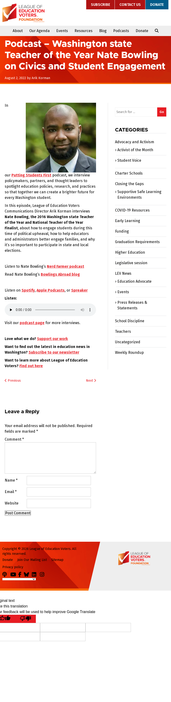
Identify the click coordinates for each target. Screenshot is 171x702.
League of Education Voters (23, 13)
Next (91, 381)
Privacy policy (12, 567)
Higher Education (130, 252)
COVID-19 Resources (132, 210)
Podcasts (121, 31)
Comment (14, 439)
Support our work (52, 338)
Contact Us (130, 4)
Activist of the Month (135, 150)
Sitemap (57, 560)
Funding (122, 231)
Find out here (31, 366)
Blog (103, 31)
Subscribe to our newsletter (54, 352)
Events (62, 31)
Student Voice (129, 160)
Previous (13, 381)
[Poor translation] (25, 619)
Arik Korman (41, 78)
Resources (83, 31)
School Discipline (129, 321)
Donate (157, 4)
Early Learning (127, 221)
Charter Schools (129, 173)
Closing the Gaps (129, 184)
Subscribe (100, 4)
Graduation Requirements (137, 242)
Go (162, 112)
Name (11, 480)
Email (11, 492)
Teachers (123, 331)
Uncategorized (127, 342)
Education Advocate (134, 281)
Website (12, 503)
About (18, 31)
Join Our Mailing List (32, 560)
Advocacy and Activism (134, 142)
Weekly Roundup (129, 352)
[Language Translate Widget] (19, 579)
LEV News (123, 273)
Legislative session (131, 263)
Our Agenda (39, 31)
